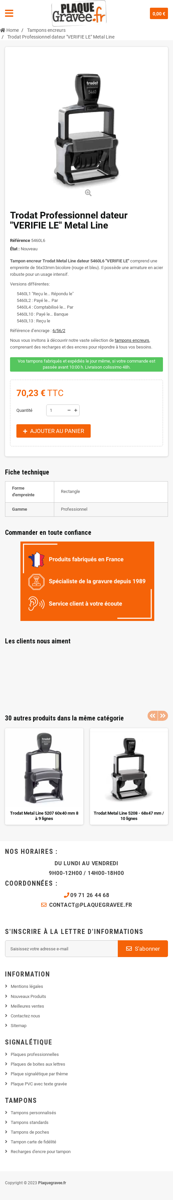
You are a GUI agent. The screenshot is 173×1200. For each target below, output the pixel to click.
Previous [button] (153, 716)
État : (15, 248)
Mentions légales (27, 986)
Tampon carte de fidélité (33, 1141)
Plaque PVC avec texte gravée (39, 1083)
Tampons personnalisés (33, 1112)
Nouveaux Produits (28, 996)
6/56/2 (59, 330)
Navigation (9, 13)
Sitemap (18, 1025)
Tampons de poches (30, 1132)
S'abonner (143, 948)
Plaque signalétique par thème (39, 1073)
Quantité (24, 410)
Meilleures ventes (27, 1006)
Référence (20, 240)
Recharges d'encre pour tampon (41, 1151)
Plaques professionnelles (35, 1054)
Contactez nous (25, 1015)
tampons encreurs (132, 340)
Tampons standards (30, 1122)
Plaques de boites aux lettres (38, 1064)
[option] (44, 776)
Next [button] (163, 716)
